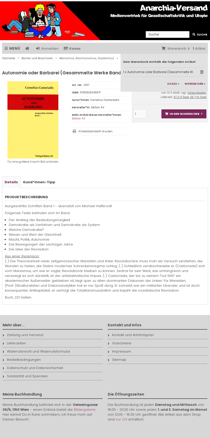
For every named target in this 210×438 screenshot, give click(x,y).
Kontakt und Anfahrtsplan (131, 334)
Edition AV (78, 118)
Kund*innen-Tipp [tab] (39, 182)
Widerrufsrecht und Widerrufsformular (36, 351)
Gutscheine (119, 343)
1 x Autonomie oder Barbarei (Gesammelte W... (159, 72)
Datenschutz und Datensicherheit (33, 367)
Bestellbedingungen (22, 359)
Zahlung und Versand (23, 334)
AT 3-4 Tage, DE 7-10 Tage (190, 97)
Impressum (119, 351)
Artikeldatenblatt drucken (95, 131)
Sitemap (117, 359)
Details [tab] (11, 182)
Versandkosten (196, 93)
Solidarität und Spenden (25, 376)
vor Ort (121, 419)
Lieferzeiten (14, 343)
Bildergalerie (84, 409)
